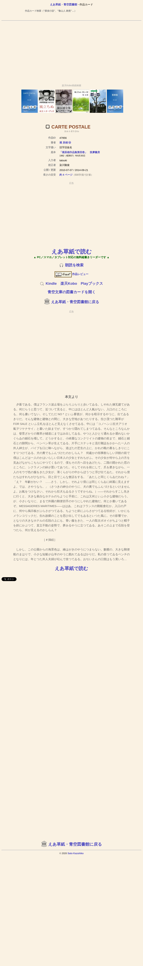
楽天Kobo (68, 283)
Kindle (51, 283)
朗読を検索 (74, 265)
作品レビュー (72, 274)
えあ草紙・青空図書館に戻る (75, 302)
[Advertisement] (70, 50)
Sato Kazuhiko (76, 853)
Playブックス (92, 283)
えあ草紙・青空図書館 (63, 4)
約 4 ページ (65, 174)
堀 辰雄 (63, 142)
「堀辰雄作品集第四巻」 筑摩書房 (79, 152)
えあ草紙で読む (71, 251)
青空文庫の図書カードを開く (72, 292)
